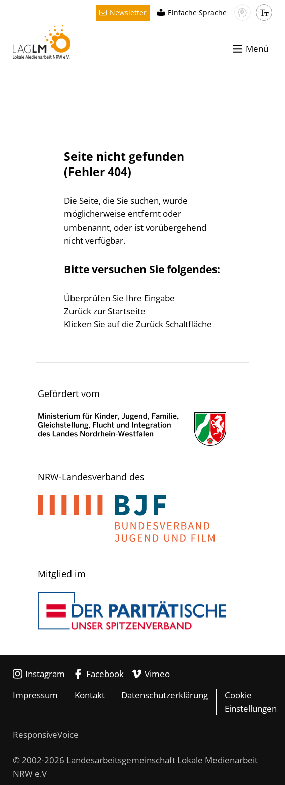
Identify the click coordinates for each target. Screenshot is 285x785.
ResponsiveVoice (46, 734)
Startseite (127, 311)
